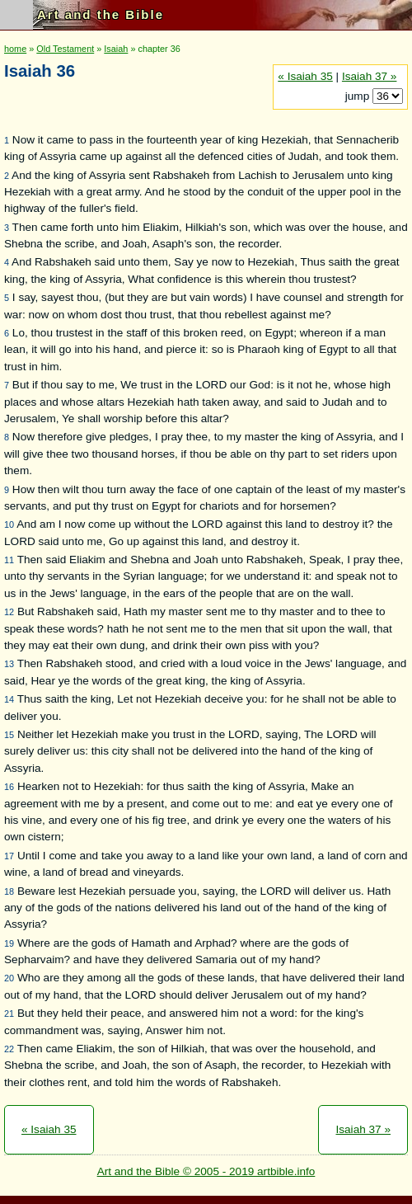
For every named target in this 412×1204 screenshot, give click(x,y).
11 (9, 560)
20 (9, 978)
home (15, 49)
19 (9, 943)
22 (9, 1049)
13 (9, 664)
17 (9, 856)
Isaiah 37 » (369, 76)
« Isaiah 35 (305, 76)
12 (9, 612)
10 (9, 524)
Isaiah (116, 49)
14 (9, 699)
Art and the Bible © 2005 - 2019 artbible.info (206, 1171)
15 (9, 735)
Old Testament (65, 49)
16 (9, 787)
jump (358, 96)
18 (9, 891)
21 (9, 1013)
